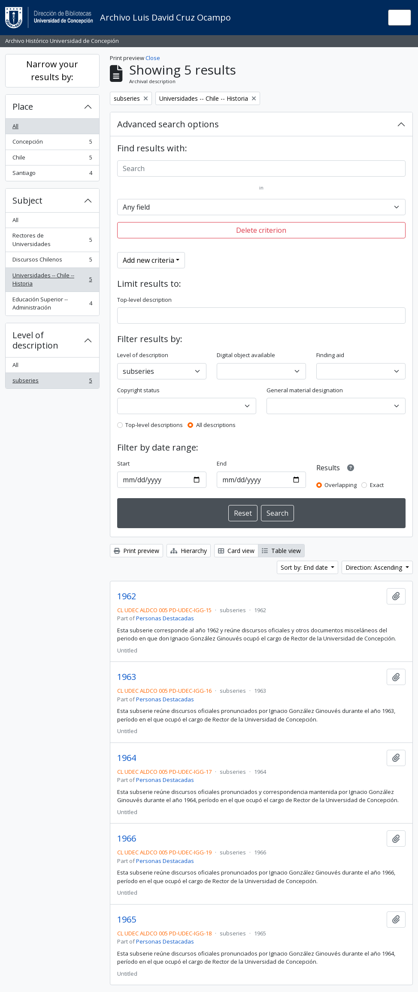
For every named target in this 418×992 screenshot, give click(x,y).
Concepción (52, 143)
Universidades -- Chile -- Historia (52, 279)
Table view (281, 551)
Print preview (136, 551)
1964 (126, 758)
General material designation (305, 390)
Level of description (35, 340)
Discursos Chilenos (52, 261)
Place (22, 106)
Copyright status (138, 390)
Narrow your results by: (52, 70)
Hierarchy (188, 551)
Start (123, 463)
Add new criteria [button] (148, 260)
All (15, 126)
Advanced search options (168, 124)
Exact (377, 485)
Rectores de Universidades (52, 239)
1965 (126, 919)
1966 (126, 838)
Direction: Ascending (374, 567)
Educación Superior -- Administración (52, 303)
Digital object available (246, 355)
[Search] (261, 168)
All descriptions (216, 425)
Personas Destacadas (165, 618)
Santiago (52, 174)
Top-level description (144, 300)
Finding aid (330, 355)
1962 (126, 596)
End (222, 463)
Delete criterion (261, 230)
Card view (236, 551)
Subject (27, 200)
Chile (52, 159)
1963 (126, 677)
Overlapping (340, 485)
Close (152, 58)
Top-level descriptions (154, 425)
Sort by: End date (305, 567)
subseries (52, 382)
